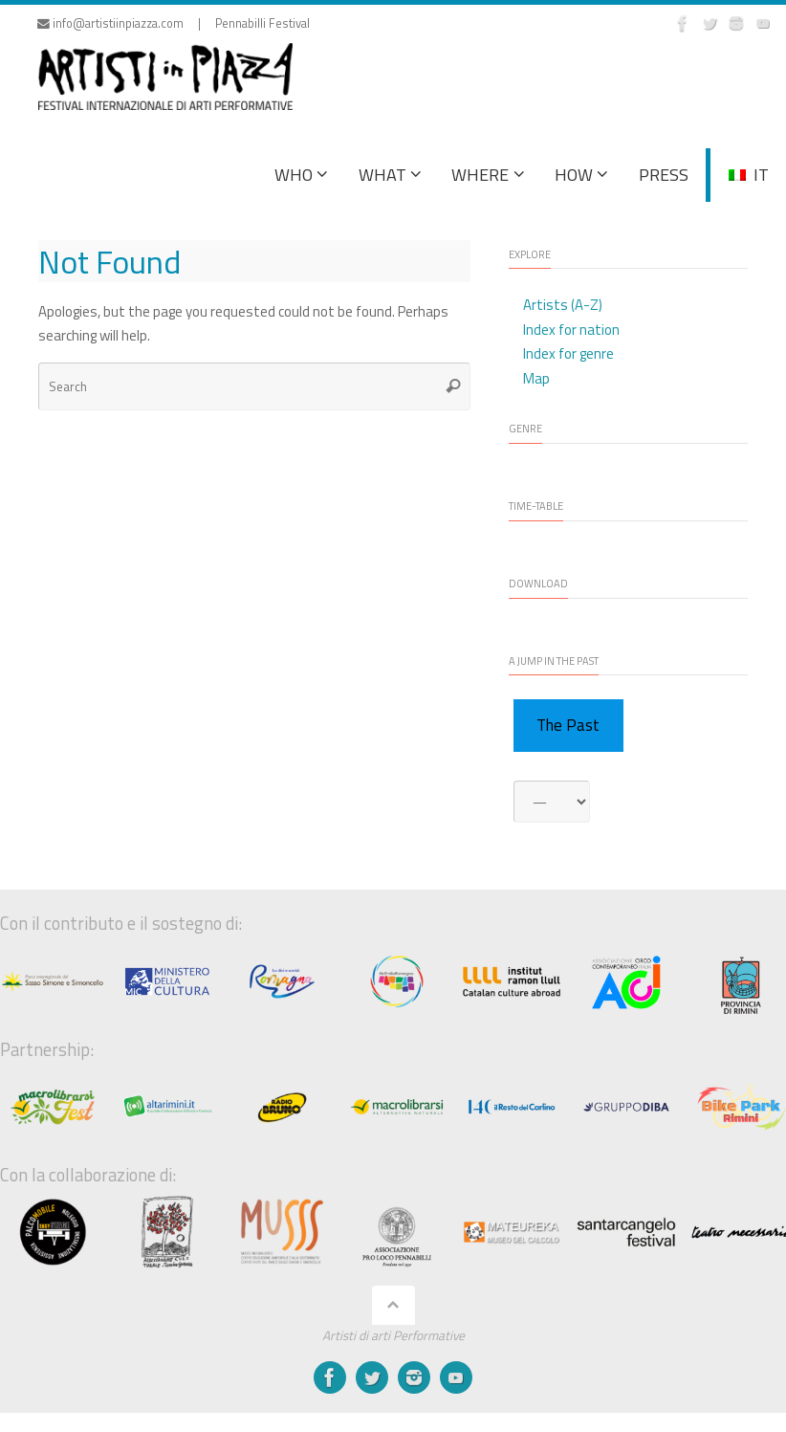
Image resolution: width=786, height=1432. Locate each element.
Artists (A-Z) (562, 305)
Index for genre (568, 353)
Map (536, 378)
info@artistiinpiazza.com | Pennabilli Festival (173, 23)
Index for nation (571, 330)
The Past (568, 725)
